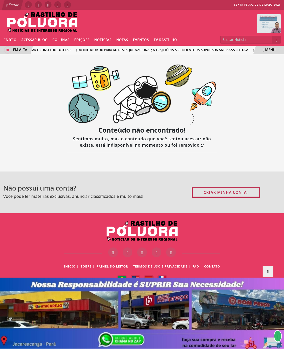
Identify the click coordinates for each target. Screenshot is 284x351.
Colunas (61, 40)
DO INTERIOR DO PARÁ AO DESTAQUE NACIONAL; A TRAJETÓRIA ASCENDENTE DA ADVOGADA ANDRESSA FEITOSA (162, 50)
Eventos (141, 40)
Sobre (86, 266)
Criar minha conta (226, 192)
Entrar (12, 4)
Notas (122, 40)
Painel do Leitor (112, 266)
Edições (81, 40)
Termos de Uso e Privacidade (160, 266)
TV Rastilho (165, 40)
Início (10, 40)
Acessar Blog (34, 40)
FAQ (195, 266)
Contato (212, 266)
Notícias (103, 40)
